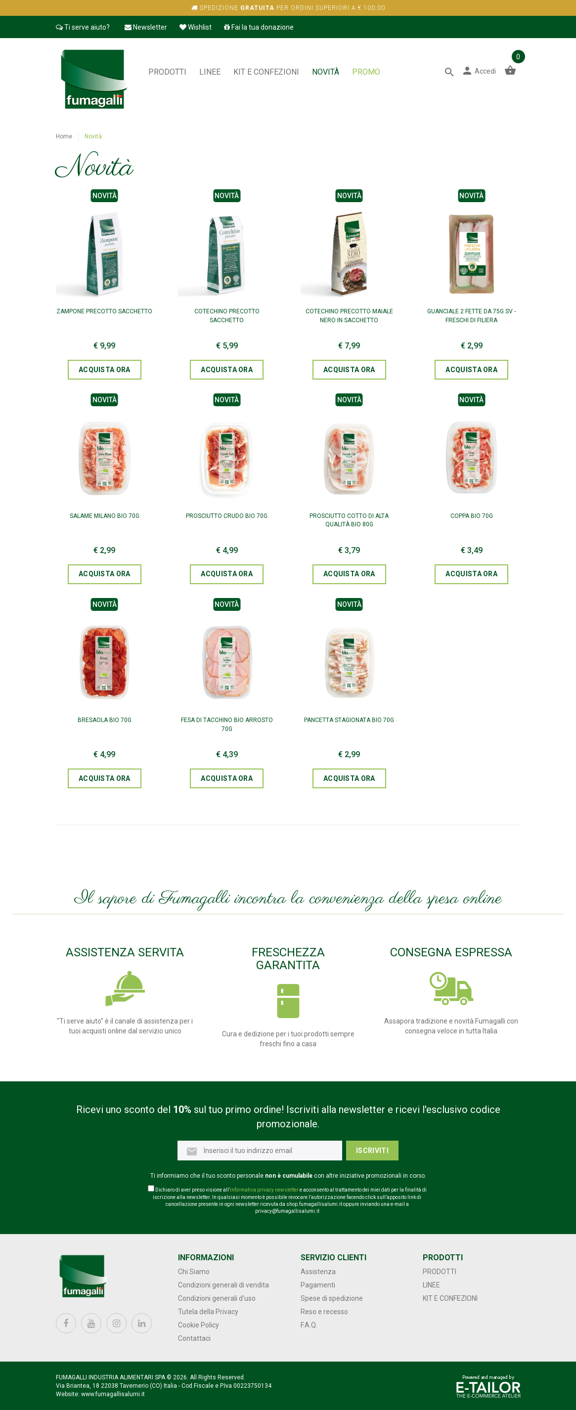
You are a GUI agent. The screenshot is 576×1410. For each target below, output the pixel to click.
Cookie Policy (198, 1325)
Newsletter (146, 27)
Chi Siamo (194, 1272)
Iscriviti (372, 1150)
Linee (210, 72)
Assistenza (318, 1272)
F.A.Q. (309, 1325)
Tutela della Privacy (208, 1312)
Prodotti (167, 72)
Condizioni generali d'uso (217, 1298)
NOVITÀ (325, 72)
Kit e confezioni (266, 72)
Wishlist (195, 27)
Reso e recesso (324, 1312)
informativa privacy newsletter (264, 1190)
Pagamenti (318, 1285)
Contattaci (194, 1338)
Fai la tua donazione (259, 27)
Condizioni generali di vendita (223, 1285)
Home (64, 136)
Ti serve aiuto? (83, 27)
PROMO (366, 72)
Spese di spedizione (332, 1298)
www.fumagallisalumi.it (113, 1394)
